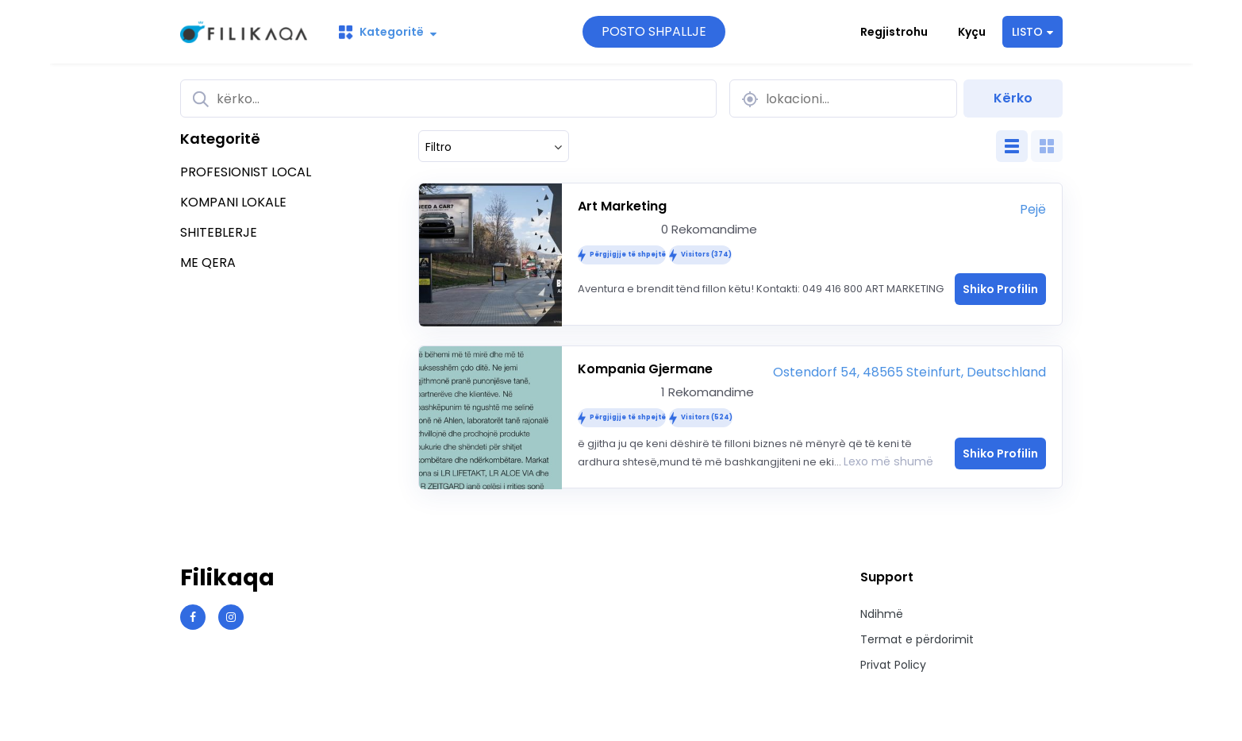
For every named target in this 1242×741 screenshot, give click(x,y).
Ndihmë (881, 614)
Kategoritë (387, 32)
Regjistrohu (894, 32)
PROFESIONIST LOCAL (245, 172)
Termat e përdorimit (917, 639)
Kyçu (972, 32)
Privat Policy (893, 665)
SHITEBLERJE (218, 232)
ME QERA (208, 262)
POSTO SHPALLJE (654, 31)
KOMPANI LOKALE (233, 202)
